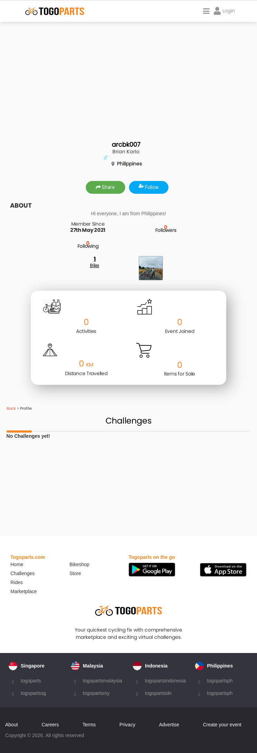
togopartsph (220, 680)
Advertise (169, 724)
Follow (149, 187)
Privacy (127, 724)
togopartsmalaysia (102, 680)
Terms (89, 724)
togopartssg (33, 693)
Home (16, 564)
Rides (16, 582)
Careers (50, 724)
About (11, 724)
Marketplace (23, 591)
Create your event (222, 724)
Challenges (22, 573)
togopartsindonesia (165, 680)
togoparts (31, 680)
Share (105, 187)
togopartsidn (158, 693)
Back (11, 408)
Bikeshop (80, 564)
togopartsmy (96, 693)
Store (75, 573)
